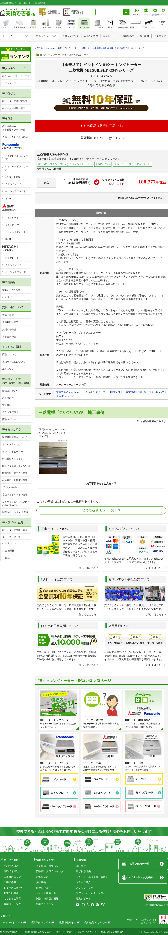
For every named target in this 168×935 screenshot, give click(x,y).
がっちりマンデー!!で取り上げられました (63, 54)
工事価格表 (10, 882)
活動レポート (83, 898)
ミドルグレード (13, 184)
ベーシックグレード (15, 191)
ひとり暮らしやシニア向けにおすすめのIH (16, 503)
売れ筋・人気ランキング (49, 871)
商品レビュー (9, 419)
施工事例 (6, 405)
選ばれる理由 (83, 871)
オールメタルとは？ (12, 444)
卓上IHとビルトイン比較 (15, 494)
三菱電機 (9, 550)
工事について (9, 368)
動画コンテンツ (10, 390)
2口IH (8, 198)
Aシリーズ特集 (12, 177)
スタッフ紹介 (83, 882)
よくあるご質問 (12, 898)
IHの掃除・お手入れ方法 (15, 473)
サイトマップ (9, 83)
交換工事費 (8, 315)
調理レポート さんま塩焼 (15, 512)
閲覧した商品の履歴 (47, 898)
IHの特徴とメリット (12, 458)
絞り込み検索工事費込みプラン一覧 (13, 128)
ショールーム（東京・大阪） (92, 877)
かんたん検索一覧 (46, 893)
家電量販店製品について (15, 437)
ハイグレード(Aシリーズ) (16, 168)
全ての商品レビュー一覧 (98, 510)
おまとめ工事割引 (13, 888)
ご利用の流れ (11, 866)
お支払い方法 (11, 893)
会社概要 (81, 866)
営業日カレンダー (13, 904)
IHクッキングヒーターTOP (16, 76)
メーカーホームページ (68, 384)
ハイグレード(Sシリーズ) (16, 157)
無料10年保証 (9, 329)
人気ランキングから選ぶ (15, 137)
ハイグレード (12, 217)
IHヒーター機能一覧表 (13, 108)
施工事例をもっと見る (98, 483)
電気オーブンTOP (11, 290)
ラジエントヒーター (12, 451)
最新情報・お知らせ (47, 866)
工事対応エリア (10, 322)
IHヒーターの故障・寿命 (15, 530)
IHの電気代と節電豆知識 (15, 480)
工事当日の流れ (10, 336)
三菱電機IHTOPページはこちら (99, 138)
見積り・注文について (13, 361)
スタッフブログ (10, 412)
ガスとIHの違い (10, 487)
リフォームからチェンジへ (91, 893)
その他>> (162, 23)
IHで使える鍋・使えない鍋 (16, 466)
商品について (9, 354)
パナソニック (12, 297)
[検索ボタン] (126, 12)
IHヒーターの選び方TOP (14, 101)
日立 (7, 557)
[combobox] (109, 12)
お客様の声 (8, 397)
